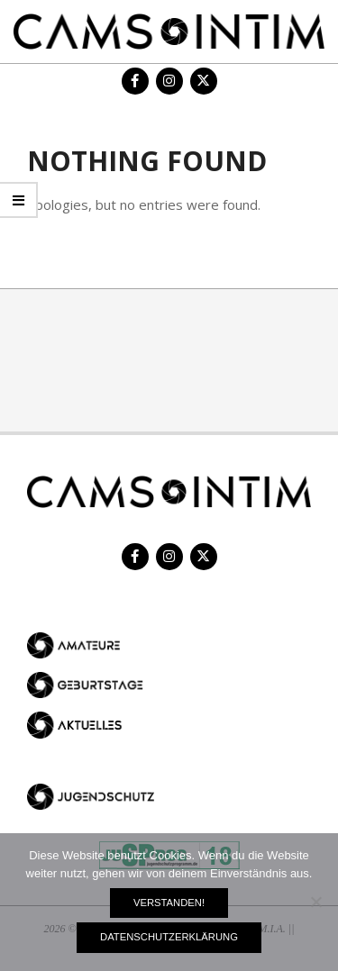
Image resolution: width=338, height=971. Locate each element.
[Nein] (315, 902)
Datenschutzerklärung (169, 936)
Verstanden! (169, 902)
